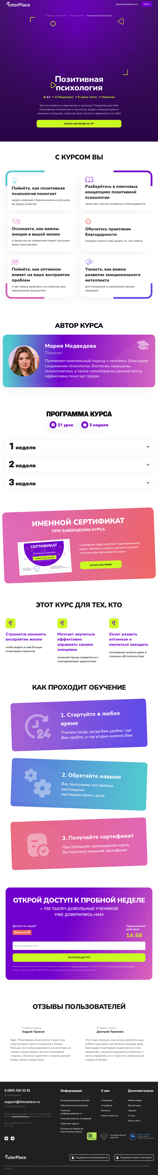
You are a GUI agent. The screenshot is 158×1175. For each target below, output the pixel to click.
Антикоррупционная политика (74, 1100)
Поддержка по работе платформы (134, 1157)
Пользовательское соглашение (75, 1118)
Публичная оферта (69, 1123)
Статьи (131, 1115)
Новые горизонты (109, 1115)
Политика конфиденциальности (71, 1112)
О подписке (106, 1105)
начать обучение (101, 565)
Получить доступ (79, 957)
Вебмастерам (135, 1100)
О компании (106, 1100)
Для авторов (134, 1105)
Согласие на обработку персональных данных (71, 1130)
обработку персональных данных (122, 966)
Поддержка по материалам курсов (90, 1157)
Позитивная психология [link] (99, 15)
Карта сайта (134, 1120)
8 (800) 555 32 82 (17, 1090)
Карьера (132, 1110)
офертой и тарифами (79, 966)
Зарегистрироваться (127, 4)
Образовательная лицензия (74, 1105)
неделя (22, 446)
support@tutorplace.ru (22, 1102)
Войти (147, 4)
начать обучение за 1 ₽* (79, 123)
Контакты (105, 1110)
